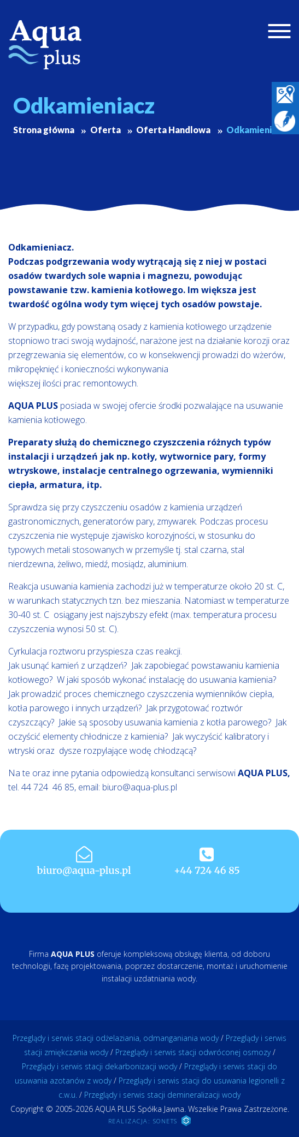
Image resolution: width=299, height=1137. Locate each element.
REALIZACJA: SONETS (149, 1120)
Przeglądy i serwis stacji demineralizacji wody (162, 1095)
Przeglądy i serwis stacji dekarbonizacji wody (99, 1066)
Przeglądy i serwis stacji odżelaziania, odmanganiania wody (116, 1038)
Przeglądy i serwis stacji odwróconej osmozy (193, 1052)
